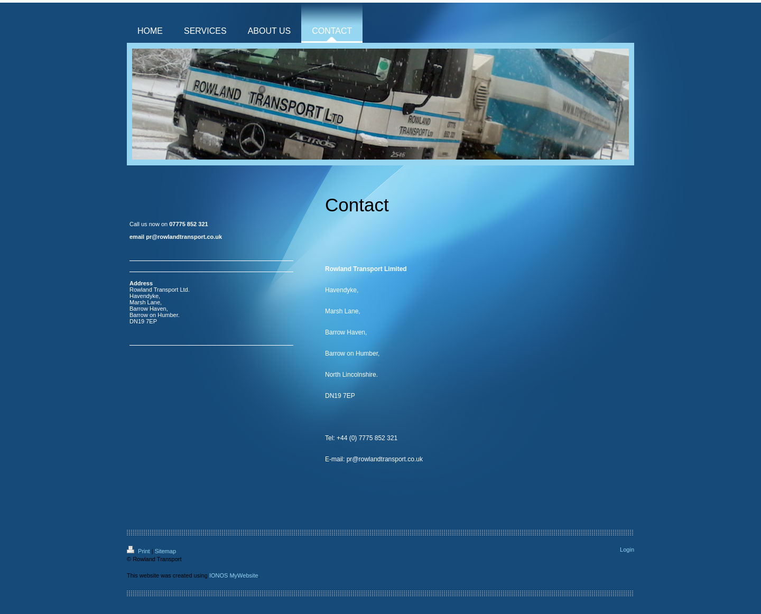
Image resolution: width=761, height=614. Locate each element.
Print (139, 551)
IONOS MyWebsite (233, 575)
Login (627, 549)
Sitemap (165, 551)
